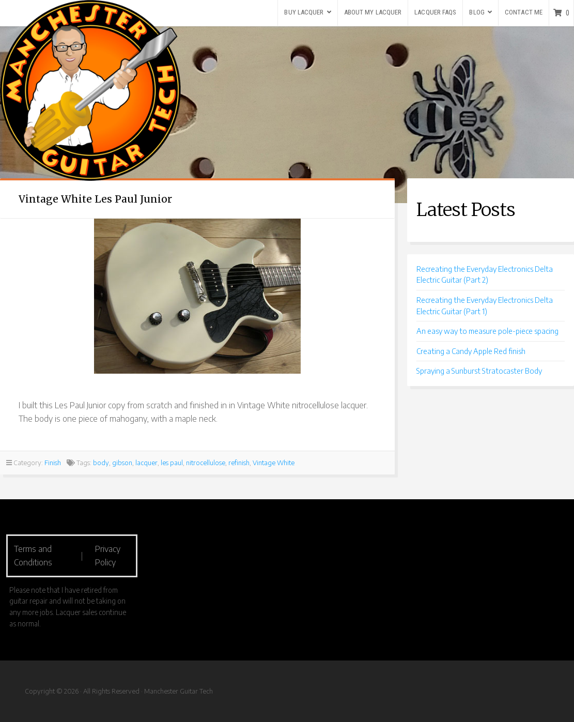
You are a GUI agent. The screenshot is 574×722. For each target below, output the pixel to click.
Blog (476, 12)
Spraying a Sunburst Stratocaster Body (479, 370)
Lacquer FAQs (435, 12)
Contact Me (523, 12)
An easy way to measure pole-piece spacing (487, 330)
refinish (239, 462)
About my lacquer (373, 12)
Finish (52, 462)
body (101, 462)
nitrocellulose (205, 462)
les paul (172, 462)
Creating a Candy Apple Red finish (470, 351)
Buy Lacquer (303, 12)
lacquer (146, 462)
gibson (122, 462)
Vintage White (273, 462)
